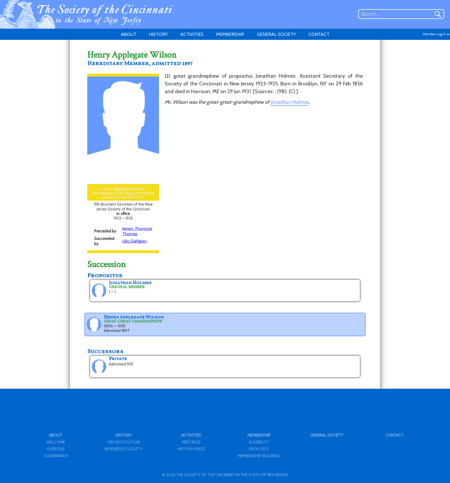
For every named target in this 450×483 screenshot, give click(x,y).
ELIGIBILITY (259, 442)
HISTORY (158, 34)
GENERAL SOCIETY (276, 34)
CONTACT (319, 34)
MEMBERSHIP (230, 34)
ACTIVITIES (191, 34)
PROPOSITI (259, 448)
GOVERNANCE (55, 455)
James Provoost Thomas (137, 231)
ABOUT (128, 34)
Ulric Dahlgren (134, 241)
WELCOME (55, 442)
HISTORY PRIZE (191, 448)
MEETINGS (191, 442)
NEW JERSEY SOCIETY (123, 448)
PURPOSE (56, 448)
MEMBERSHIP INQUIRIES (259, 455)
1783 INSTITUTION (123, 442)
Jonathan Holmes (290, 102)
